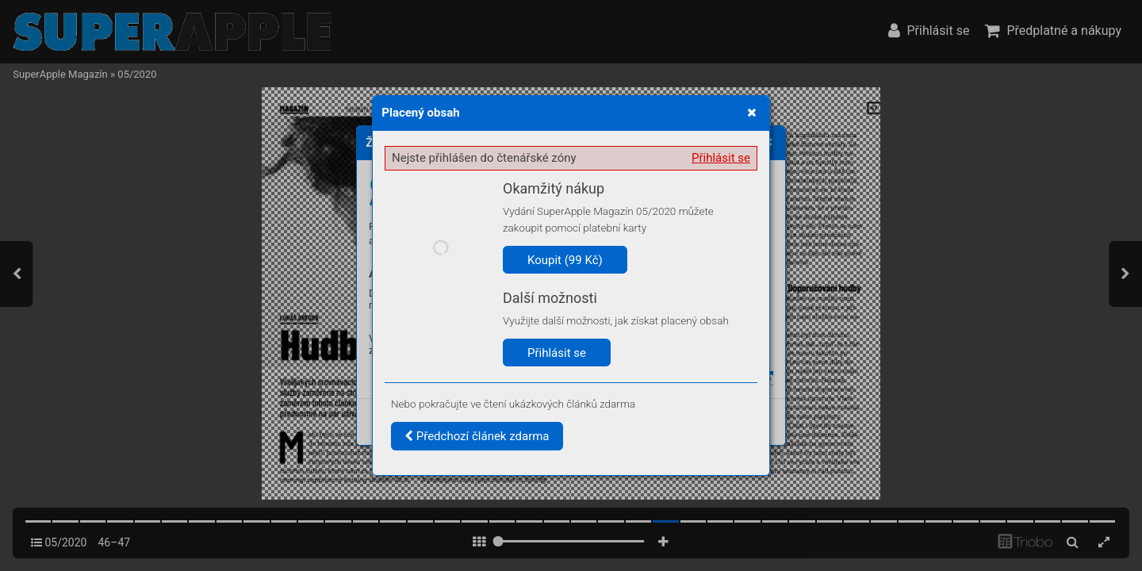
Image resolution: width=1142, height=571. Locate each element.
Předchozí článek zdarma (477, 436)
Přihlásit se (721, 158)
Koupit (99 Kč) (565, 260)
